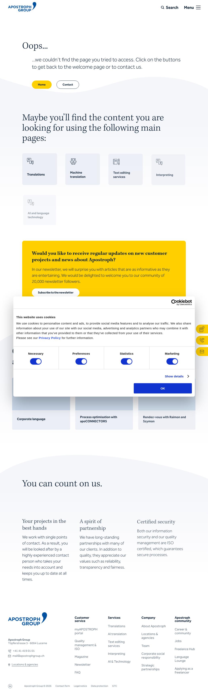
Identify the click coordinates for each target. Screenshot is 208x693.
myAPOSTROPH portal (86, 631)
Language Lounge (182, 659)
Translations (116, 626)
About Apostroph (153, 626)
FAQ (77, 672)
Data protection (99, 686)
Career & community (183, 631)
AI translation (117, 634)
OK (163, 388)
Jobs (178, 641)
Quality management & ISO (85, 645)
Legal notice (80, 686)
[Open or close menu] (198, 7)
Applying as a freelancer (184, 670)
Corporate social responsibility (153, 655)
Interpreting (116, 654)
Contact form (62, 686)
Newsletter (83, 664)
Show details (174, 376)
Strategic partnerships (150, 667)
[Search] (169, 7)
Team (145, 646)
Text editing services (116, 644)
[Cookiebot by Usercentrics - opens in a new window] (174, 302)
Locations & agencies (149, 636)
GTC (114, 686)
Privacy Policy (50, 338)
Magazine (81, 657)
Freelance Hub (185, 649)
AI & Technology (119, 661)
